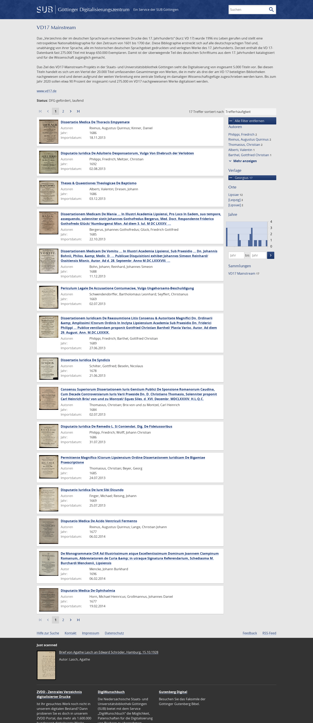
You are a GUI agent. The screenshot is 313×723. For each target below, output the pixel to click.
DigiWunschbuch (111, 692)
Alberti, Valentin (241, 150)
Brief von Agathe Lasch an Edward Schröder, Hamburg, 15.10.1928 (108, 652)
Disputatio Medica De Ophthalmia (88, 590)
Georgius (240, 177)
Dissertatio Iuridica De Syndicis (85, 360)
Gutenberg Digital (173, 692)
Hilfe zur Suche (48, 633)
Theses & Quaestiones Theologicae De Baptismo (99, 183)
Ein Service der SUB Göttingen (155, 9)
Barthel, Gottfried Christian (249, 155)
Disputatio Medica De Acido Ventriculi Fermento (99, 521)
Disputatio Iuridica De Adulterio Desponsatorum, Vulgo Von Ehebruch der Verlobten (127, 153)
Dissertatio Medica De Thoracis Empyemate (95, 122)
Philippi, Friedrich (242, 134)
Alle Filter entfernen (246, 120)
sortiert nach (214, 111)
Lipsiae (235, 194)
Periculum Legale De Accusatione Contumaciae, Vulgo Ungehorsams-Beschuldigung (127, 288)
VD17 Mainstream (243, 273)
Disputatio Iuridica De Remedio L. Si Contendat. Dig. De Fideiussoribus (116, 426)
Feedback (250, 633)
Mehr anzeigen (242, 161)
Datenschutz (114, 633)
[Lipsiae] (235, 205)
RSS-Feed (269, 633)
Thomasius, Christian (245, 144)
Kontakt (70, 633)
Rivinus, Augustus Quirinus (249, 139)
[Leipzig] (235, 200)
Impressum (90, 633)
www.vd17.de (46, 91)
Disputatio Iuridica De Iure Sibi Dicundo (92, 490)
